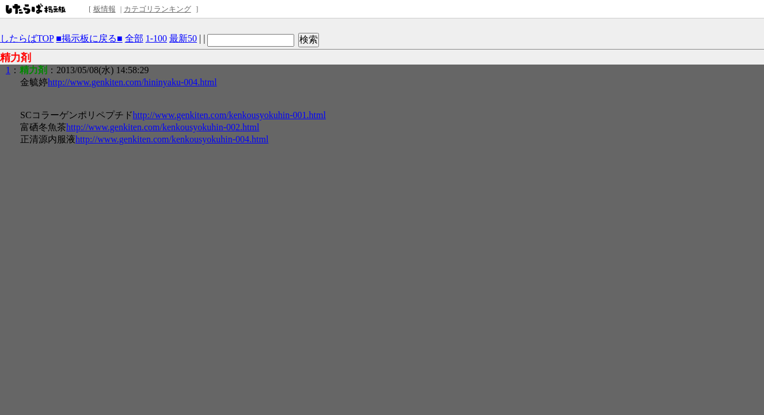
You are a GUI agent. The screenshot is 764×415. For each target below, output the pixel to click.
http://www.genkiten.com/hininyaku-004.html (132, 82)
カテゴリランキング (157, 9)
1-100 (156, 38)
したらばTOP (27, 38)
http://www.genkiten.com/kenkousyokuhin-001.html (229, 115)
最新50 (183, 38)
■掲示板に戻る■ (89, 38)
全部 (134, 38)
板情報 (104, 9)
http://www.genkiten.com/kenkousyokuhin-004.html (171, 139)
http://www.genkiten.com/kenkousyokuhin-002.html (162, 127)
